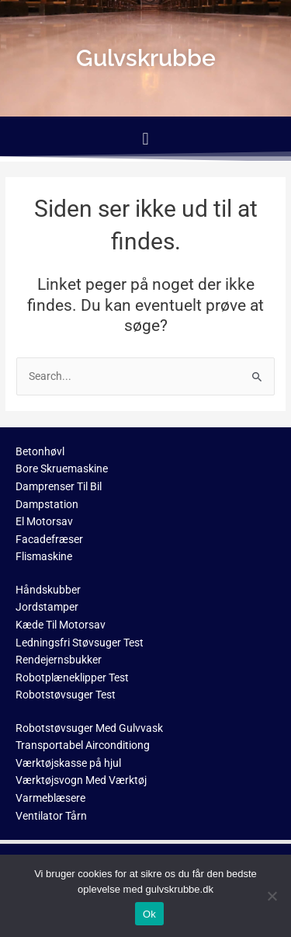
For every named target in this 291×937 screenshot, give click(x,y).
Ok (149, 914)
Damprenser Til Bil (59, 486)
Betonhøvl (40, 451)
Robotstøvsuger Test (66, 694)
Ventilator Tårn (51, 816)
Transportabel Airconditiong (83, 745)
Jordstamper (47, 607)
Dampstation (47, 504)
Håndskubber (48, 589)
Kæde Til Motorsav (61, 624)
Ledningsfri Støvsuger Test (80, 642)
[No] (271, 896)
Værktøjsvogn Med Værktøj (81, 780)
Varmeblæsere (50, 798)
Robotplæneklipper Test (72, 677)
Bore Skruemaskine (62, 468)
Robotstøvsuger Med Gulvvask (89, 728)
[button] (145, 138)
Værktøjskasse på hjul (68, 763)
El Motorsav (44, 521)
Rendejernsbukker (59, 659)
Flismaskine (44, 556)
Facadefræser (49, 539)
